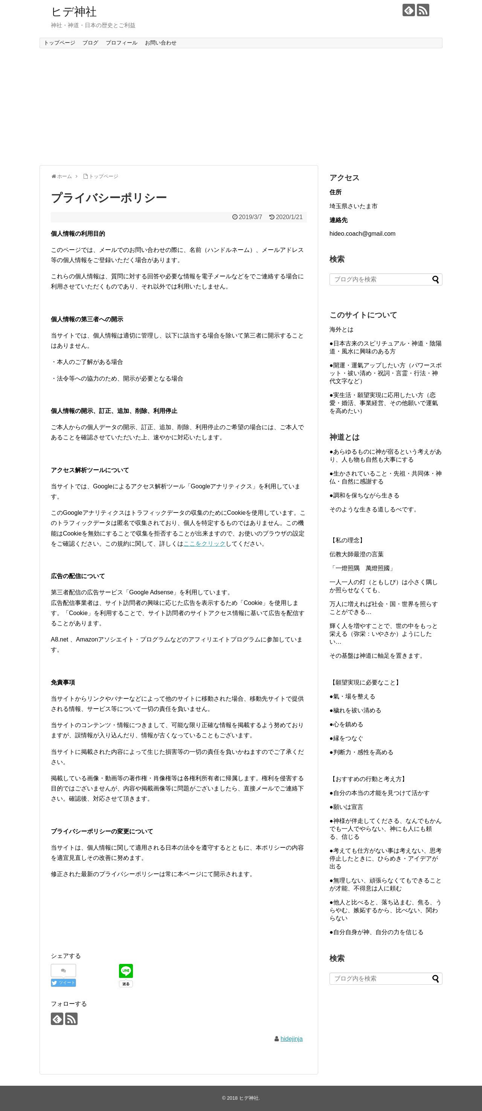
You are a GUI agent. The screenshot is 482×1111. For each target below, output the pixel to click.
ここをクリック (204, 543)
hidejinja (292, 1039)
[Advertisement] (241, 107)
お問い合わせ (161, 43)
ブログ (90, 43)
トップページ (59, 43)
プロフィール (121, 43)
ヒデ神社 (74, 11)
